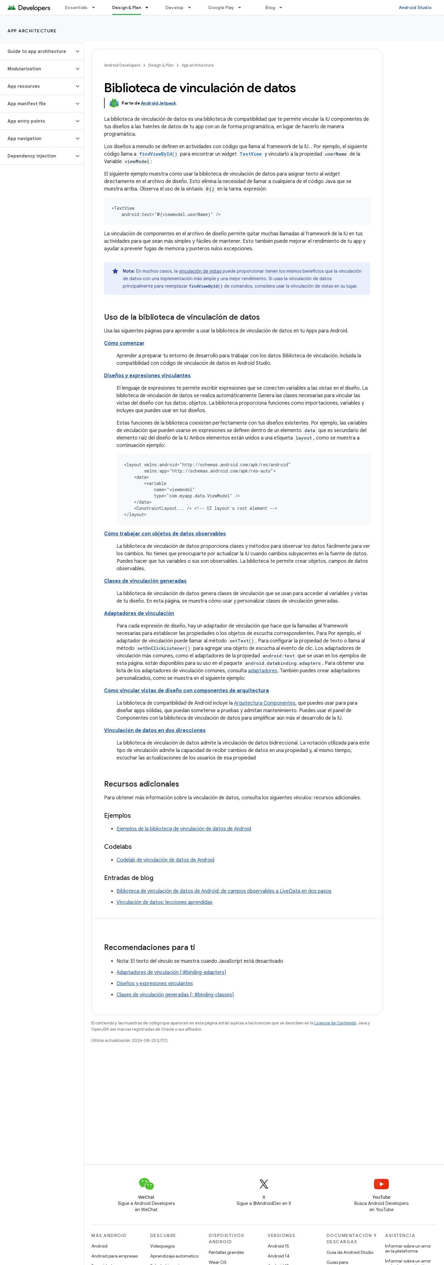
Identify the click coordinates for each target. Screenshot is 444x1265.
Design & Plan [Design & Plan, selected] (126, 7)
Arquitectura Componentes (264, 703)
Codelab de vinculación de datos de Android (165, 860)
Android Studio (415, 7)
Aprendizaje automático (174, 1256)
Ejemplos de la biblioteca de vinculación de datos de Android (184, 829)
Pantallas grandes (226, 1252)
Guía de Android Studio (350, 1252)
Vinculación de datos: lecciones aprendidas (164, 902)
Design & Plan (161, 65)
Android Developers (122, 65)
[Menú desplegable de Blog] (283, 7)
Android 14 (278, 1256)
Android (99, 1246)
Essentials (76, 7)
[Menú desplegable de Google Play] (242, 7)
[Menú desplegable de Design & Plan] (149, 7)
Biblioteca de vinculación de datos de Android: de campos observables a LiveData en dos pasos (224, 891)
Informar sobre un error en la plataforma (408, 1248)
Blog (270, 7)
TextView (251, 154)
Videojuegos (162, 1246)
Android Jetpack (158, 103)
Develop (174, 7)
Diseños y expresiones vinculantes (155, 983)
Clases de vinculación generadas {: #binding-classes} (175, 995)
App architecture (31, 31)
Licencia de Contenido (335, 1023)
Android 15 (278, 1246)
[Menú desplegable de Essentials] (96, 7)
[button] (37, 51)
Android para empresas (114, 1256)
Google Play (221, 7)
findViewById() (158, 154)
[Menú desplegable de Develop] (192, 7)
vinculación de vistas (200, 271)
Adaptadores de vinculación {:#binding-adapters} (171, 972)
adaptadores (262, 671)
